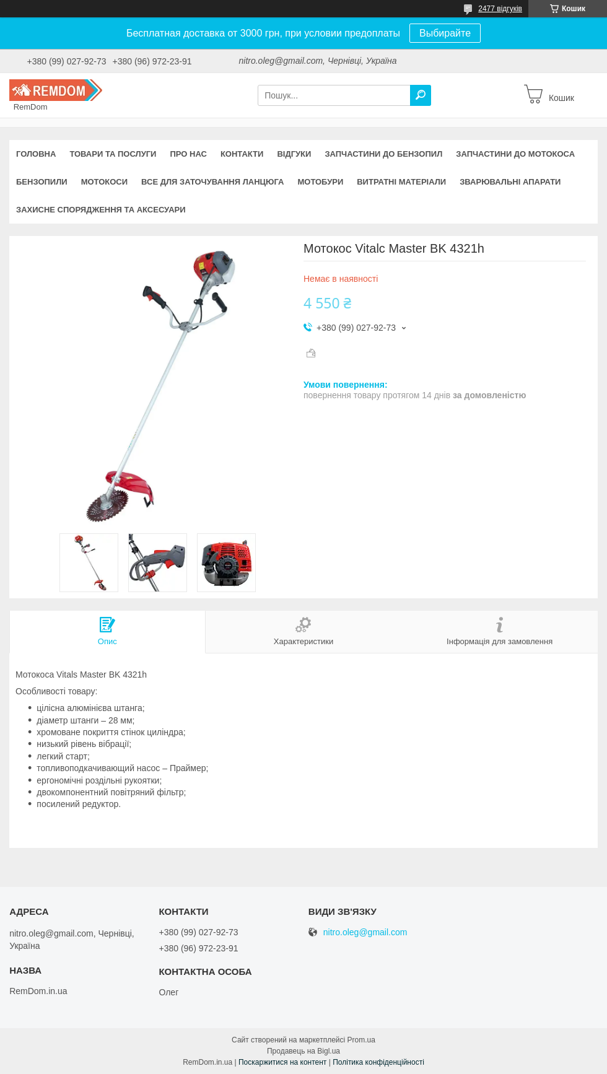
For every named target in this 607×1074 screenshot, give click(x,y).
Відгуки (294, 154)
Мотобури (320, 181)
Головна (36, 154)
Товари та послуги (112, 154)
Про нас (188, 154)
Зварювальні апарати (510, 181)
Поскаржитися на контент (282, 1062)
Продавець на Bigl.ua (303, 1051)
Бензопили (42, 181)
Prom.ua (361, 1040)
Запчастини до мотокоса (515, 154)
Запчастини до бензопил (383, 154)
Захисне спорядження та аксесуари (101, 209)
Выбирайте (445, 33)
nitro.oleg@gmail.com (365, 932)
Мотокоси (104, 181)
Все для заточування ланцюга (212, 181)
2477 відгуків (500, 8)
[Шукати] (420, 95)
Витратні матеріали (401, 181)
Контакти (242, 154)
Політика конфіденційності (378, 1062)
